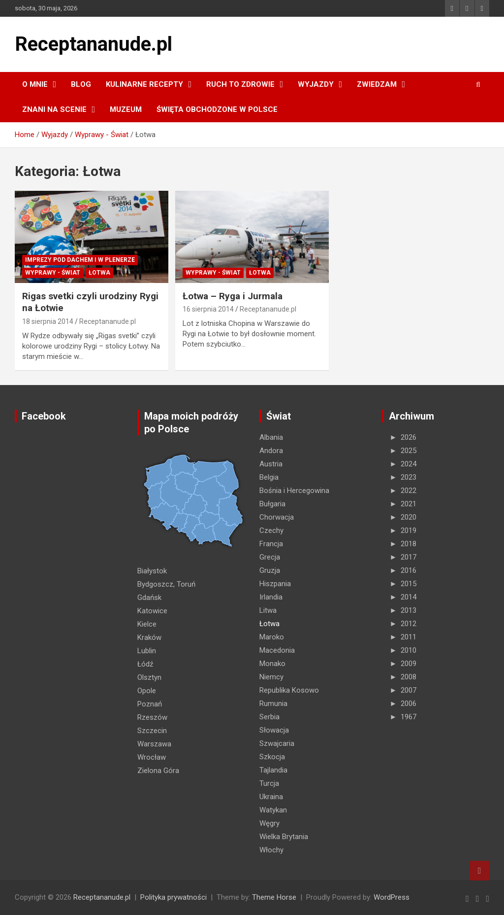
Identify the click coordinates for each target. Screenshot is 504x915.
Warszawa (154, 743)
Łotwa (99, 272)
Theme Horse (274, 897)
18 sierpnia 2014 (47, 321)
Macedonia (277, 650)
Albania (271, 437)
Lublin (146, 650)
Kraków (149, 637)
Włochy (271, 849)
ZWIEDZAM (377, 84)
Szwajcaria (276, 743)
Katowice (152, 610)
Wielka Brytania (283, 836)
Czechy (271, 530)
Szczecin (152, 730)
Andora (271, 450)
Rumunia (273, 703)
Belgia (269, 477)
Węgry (269, 823)
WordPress (392, 897)
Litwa (268, 610)
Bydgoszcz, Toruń (166, 584)
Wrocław (151, 757)
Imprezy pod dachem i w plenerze (80, 259)
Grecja (269, 557)
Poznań (149, 704)
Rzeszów (152, 717)
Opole (146, 690)
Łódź (145, 664)
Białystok (152, 570)
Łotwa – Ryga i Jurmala (233, 296)
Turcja (269, 783)
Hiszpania (275, 583)
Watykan (273, 810)
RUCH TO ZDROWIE (240, 84)
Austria (271, 463)
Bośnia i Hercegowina (294, 490)
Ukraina (271, 796)
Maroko (271, 637)
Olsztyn (149, 677)
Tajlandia (273, 770)
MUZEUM (126, 109)
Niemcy (271, 676)
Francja (271, 543)
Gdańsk (149, 597)
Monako (272, 663)
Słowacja (274, 730)
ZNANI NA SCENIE (54, 109)
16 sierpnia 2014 (208, 309)
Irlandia (271, 597)
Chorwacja (276, 517)
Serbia (269, 716)
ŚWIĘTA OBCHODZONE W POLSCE (217, 109)
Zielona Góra (158, 770)
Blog (81, 84)
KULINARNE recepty (144, 84)
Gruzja (269, 570)
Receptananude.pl (93, 44)
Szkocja (272, 756)
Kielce (147, 624)
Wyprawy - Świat (52, 272)
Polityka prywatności (173, 897)
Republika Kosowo (289, 690)
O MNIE (35, 84)
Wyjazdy (316, 84)
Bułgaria (272, 503)
